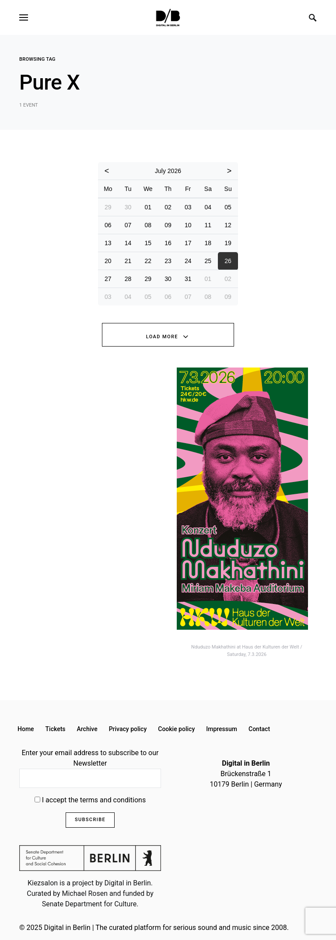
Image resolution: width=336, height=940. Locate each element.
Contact (259, 728)
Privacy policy (128, 728)
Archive (87, 728)
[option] (246, 513)
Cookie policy (176, 728)
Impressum (221, 728)
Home (26, 728)
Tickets (56, 728)
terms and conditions (113, 800)
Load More (162, 337)
